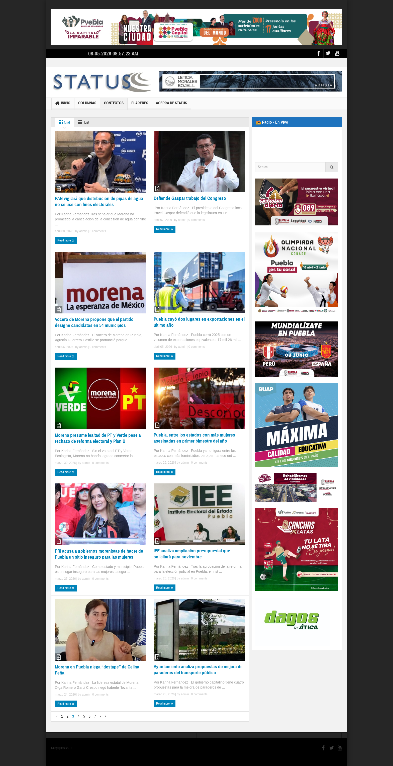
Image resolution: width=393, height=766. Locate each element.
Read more (65, 240)
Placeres (140, 105)
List (82, 122)
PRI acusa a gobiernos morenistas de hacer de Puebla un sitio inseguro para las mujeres (99, 554)
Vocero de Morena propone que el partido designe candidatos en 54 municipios (94, 322)
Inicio (63, 104)
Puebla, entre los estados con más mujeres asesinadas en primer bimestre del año (194, 438)
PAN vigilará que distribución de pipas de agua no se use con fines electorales (99, 201)
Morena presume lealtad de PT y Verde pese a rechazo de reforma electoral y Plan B (98, 438)
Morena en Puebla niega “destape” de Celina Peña (97, 670)
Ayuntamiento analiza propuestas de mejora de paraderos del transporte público (198, 669)
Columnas (87, 105)
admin (83, 231)
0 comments (97, 231)
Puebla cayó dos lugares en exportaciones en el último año (199, 322)
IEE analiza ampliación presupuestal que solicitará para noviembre (192, 554)
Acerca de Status (171, 105)
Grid (63, 122)
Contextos (113, 105)
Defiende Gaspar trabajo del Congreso (190, 198)
